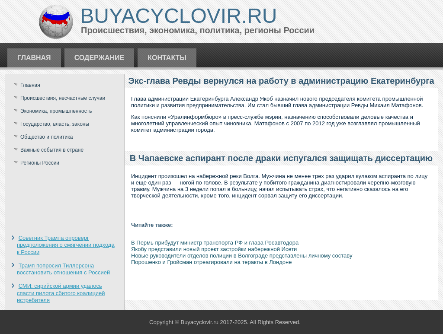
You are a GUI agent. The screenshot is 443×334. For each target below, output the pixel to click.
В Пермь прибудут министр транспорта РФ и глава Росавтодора (215, 242)
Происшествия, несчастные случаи (62, 98)
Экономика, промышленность (56, 111)
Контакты (167, 57)
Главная (34, 57)
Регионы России (39, 163)
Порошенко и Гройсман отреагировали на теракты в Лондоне (211, 262)
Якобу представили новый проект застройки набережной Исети (214, 249)
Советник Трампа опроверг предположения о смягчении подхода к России (66, 245)
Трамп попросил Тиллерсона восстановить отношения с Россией (63, 269)
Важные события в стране (51, 150)
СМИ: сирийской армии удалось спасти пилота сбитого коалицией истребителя (61, 293)
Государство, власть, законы (54, 124)
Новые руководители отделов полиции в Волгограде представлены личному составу (241, 255)
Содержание (99, 57)
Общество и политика (46, 137)
